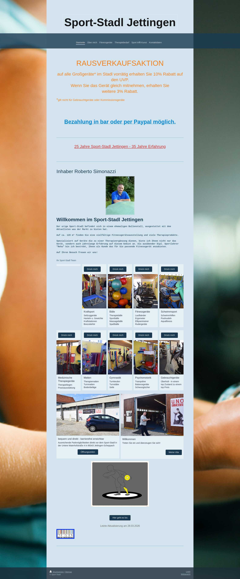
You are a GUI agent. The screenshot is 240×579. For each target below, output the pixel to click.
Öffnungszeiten (88, 452)
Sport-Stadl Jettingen (120, 22)
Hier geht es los (119, 517)
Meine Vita (174, 452)
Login (188, 572)
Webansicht (185, 574)
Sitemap (68, 572)
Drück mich (92, 269)
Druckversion (57, 572)
